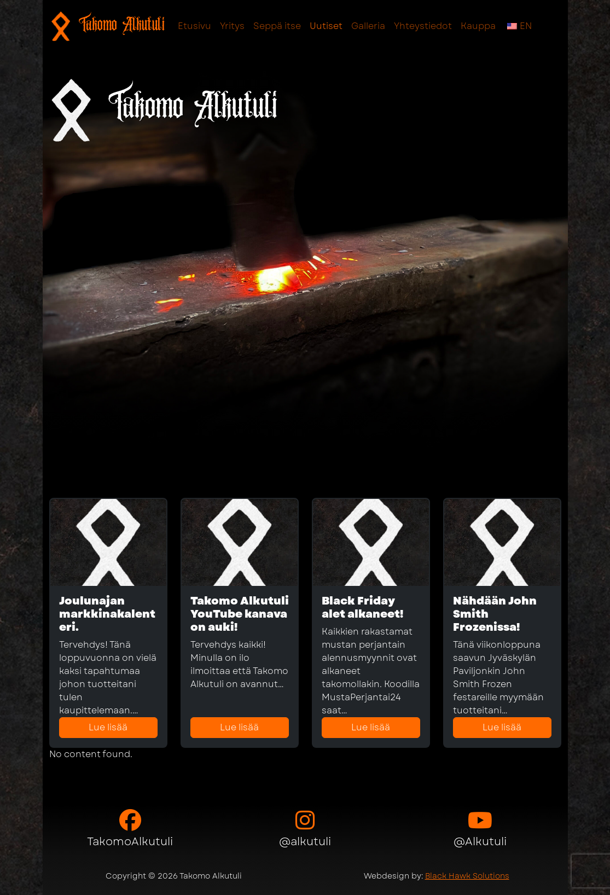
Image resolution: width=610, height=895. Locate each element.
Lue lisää (108, 727)
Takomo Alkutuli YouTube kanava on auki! (239, 614)
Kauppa (478, 26)
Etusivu (194, 26)
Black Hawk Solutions (467, 875)
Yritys (232, 26)
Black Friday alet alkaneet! (362, 607)
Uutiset (326, 26)
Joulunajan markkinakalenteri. (107, 614)
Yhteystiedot (423, 26)
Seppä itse (277, 26)
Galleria (368, 26)
